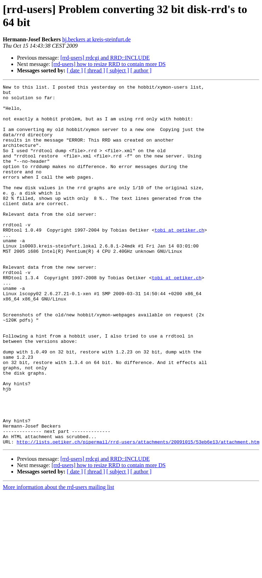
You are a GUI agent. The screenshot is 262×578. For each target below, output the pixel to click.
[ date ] (75, 70)
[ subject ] (117, 70)
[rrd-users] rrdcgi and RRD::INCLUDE (105, 58)
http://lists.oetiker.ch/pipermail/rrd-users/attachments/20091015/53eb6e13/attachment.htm (138, 514)
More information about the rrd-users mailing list (58, 559)
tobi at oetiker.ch (179, 259)
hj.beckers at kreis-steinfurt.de (96, 39)
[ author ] (141, 70)
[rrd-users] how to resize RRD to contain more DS (109, 64)
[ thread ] (94, 70)
